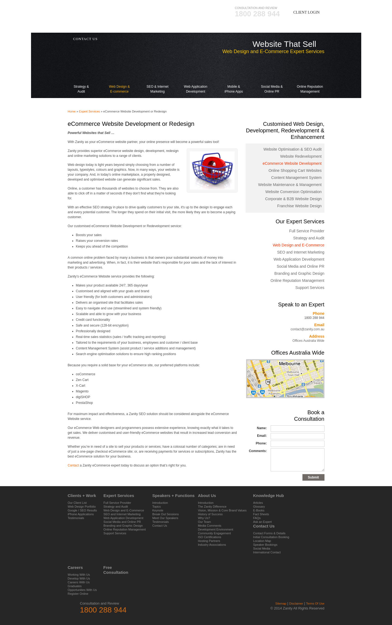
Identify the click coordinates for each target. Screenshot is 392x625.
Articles (258, 502)
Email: (262, 436)
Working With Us (79, 574)
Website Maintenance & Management (289, 184)
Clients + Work (89, 28)
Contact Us (159, 525)
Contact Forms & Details (269, 533)
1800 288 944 (257, 14)
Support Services (309, 287)
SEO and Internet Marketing (300, 252)
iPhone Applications (81, 514)
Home (72, 111)
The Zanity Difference (212, 506)
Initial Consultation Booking (271, 537)
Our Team (204, 521)
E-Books (259, 510)
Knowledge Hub (269, 28)
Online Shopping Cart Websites (294, 170)
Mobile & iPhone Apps (233, 75)
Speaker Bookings (265, 544)
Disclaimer (296, 603)
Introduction (160, 502)
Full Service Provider (306, 231)
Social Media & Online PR (272, 75)
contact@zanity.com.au (307, 329)
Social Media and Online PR (300, 266)
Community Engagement (214, 533)
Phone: (261, 443)
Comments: (258, 451)
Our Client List (77, 502)
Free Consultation (110, 570)
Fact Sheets (261, 514)
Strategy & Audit (81, 75)
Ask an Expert (262, 521)
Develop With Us (79, 578)
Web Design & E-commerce (119, 75)
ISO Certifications (209, 537)
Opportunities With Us (82, 590)
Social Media (261, 548)
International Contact (267, 552)
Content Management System (296, 177)
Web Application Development (195, 75)
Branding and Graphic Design (299, 273)
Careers (306, 28)
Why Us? (204, 518)
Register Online (78, 593)
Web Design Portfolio (82, 506)
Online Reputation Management (310, 75)
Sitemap (280, 603)
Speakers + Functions (186, 28)
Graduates (75, 586)
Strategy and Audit (308, 238)
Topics (156, 506)
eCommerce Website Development (292, 163)
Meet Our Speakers (165, 518)
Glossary (259, 506)
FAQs (257, 518)
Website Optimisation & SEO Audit (293, 149)
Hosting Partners (209, 540)
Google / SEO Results (82, 510)
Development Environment (215, 529)
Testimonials (76, 518)
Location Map (262, 540)
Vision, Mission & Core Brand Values (222, 510)
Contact (73, 465)
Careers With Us (79, 582)
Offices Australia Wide (308, 341)
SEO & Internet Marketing (157, 75)
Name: (262, 428)
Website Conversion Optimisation (293, 192)
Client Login (306, 12)
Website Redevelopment (300, 156)
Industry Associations (212, 544)
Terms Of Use (315, 603)
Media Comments (209, 525)
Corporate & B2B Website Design (293, 199)
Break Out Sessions (165, 514)
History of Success (210, 514)
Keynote (157, 510)
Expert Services (134, 28)
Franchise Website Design (299, 206)
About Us (230, 28)
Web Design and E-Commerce (298, 245)
